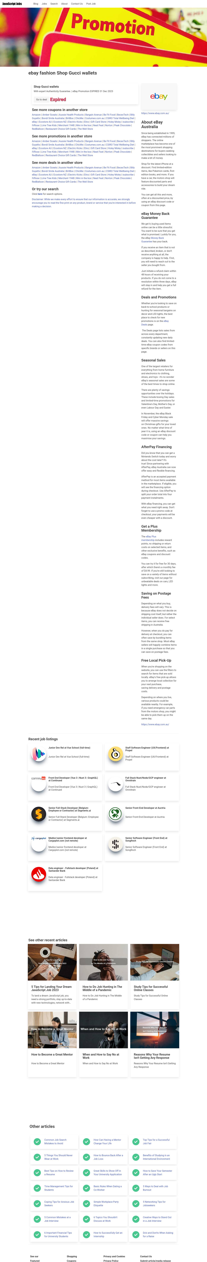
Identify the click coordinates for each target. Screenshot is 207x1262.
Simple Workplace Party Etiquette (106, 1203)
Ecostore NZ (60, 121)
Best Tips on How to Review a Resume (58, 1172)
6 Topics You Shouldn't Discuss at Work (105, 1219)
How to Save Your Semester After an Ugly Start (157, 1172)
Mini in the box (84, 125)
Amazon (36, 114)
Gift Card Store (99, 121)
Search (54, 3)
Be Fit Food (110, 114)
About (64, 3)
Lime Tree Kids (49, 125)
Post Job (91, 3)
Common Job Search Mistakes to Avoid (55, 1141)
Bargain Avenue (93, 114)
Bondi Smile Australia (53, 118)
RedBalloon (38, 129)
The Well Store (85, 129)
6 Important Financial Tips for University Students (58, 1234)
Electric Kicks (75, 121)
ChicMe (79, 118)
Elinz (87, 121)
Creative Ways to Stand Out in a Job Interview (157, 1219)
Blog (35, 3)
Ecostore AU (45, 121)
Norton (109, 125)
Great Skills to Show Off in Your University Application (108, 1172)
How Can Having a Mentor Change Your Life (107, 1141)
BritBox (70, 118)
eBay (35, 121)
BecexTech (123, 114)
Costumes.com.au (95, 118)
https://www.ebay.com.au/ (155, 113)
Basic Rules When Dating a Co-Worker (108, 1188)
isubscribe (128, 121)
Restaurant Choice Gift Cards (61, 129)
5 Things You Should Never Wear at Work (58, 1157)
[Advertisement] (103, 914)
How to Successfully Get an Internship (108, 1234)
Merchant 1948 (66, 125)
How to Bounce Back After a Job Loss (108, 1157)
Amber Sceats (50, 114)
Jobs (44, 3)
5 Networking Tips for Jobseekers (154, 1203)
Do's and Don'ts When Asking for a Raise (158, 1234)
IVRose (36, 125)
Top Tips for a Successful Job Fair (156, 1141)
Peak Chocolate (122, 125)
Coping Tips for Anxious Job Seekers (59, 1203)
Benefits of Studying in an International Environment (156, 1157)
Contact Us (77, 3)
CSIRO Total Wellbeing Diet (120, 118)
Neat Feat (98, 125)
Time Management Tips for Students (58, 1188)
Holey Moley (114, 121)
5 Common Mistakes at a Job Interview (57, 1219)
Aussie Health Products (71, 114)
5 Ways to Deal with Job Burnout (155, 1188)
